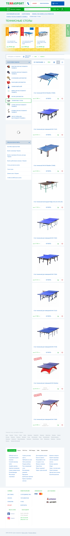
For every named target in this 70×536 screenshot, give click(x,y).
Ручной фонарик (13, 472)
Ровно (40, 437)
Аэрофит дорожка (13, 466)
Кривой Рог (36, 435)
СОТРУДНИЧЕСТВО (26, 494)
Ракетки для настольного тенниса (17, 67)
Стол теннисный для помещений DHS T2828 (45, 419)
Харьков (11, 435)
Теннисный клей (14, 86)
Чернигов (13, 437)
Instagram (11, 518)
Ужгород (7, 441)
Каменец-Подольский (15, 441)
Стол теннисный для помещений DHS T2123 (45, 310)
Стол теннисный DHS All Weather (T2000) (44, 165)
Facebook (10, 514)
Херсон (58, 435)
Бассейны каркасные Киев (13, 146)
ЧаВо (38, 450)
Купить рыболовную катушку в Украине (17, 160)
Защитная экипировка (14, 468)
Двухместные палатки (54, 472)
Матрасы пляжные (40, 464)
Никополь (53, 439)
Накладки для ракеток (16, 82)
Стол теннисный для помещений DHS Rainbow (46, 383)
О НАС (22, 501)
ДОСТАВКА (10, 494)
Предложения (44, 450)
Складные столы (40, 461)
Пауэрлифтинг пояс (40, 459)
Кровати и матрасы (54, 455)
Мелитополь (46, 439)
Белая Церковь (36, 439)
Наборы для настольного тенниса (17, 72)
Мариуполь (48, 435)
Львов (24, 435)
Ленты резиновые (26, 461)
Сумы (29, 437)
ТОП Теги (24, 450)
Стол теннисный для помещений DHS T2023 (45, 238)
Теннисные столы (15, 101)
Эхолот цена (10, 169)
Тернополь (29, 439)
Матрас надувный (40, 468)
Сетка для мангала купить (13, 165)
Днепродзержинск (54, 437)
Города (19, 450)
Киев (7, 435)
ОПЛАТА (9, 498)
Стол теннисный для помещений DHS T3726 (45, 347)
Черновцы (8, 439)
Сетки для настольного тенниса (16, 105)
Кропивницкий (46, 437)
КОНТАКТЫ (24, 505)
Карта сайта (25, 532)
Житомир (24, 437)
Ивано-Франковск (21, 439)
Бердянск (58, 439)
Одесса (16, 435)
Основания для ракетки (16, 78)
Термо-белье (39, 466)
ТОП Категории (12, 450)
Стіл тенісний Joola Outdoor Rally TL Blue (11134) (41, 42)
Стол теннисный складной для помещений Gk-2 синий (27, 42)
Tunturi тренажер (53, 470)
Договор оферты (32, 532)
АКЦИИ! (34, 3)
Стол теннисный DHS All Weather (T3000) (44, 93)
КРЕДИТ (9, 505)
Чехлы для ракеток (15, 96)
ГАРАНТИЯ (10, 501)
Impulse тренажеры (54, 457)
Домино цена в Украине (13, 173)
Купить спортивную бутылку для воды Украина (16, 155)
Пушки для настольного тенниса (17, 111)
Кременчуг (14, 439)
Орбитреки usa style (27, 459)
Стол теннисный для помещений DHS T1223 (45, 129)
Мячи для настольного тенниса (16, 91)
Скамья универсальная (14, 470)
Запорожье (30, 435)
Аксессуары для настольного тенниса (16, 117)
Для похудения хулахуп (41, 455)
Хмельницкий (34, 437)
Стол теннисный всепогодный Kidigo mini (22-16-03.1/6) (48, 201)
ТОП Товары (32, 450)
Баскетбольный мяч (54, 474)
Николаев (42, 435)
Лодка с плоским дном (54, 468)
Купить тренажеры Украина (14, 150)
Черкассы (18, 437)
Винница (54, 435)
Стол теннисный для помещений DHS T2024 (45, 274)
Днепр (20, 435)
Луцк (41, 439)
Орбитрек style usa (13, 455)
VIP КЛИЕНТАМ (25, 498)
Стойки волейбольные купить (14, 177)
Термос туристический (41, 470)
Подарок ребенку (26, 464)
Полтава (7, 437)
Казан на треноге (40, 457)
